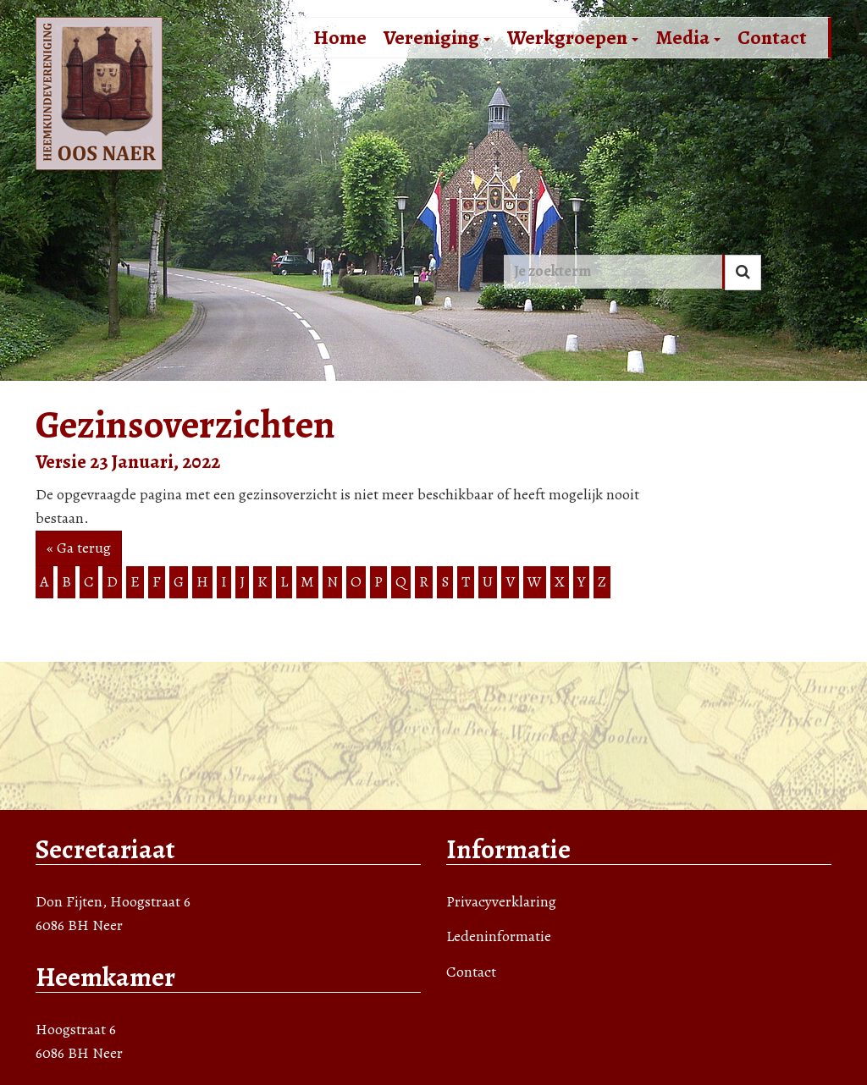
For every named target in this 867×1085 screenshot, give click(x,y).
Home (340, 37)
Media (688, 37)
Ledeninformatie (498, 936)
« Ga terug (79, 547)
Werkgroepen (572, 37)
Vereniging (437, 37)
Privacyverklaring (501, 901)
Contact (772, 37)
